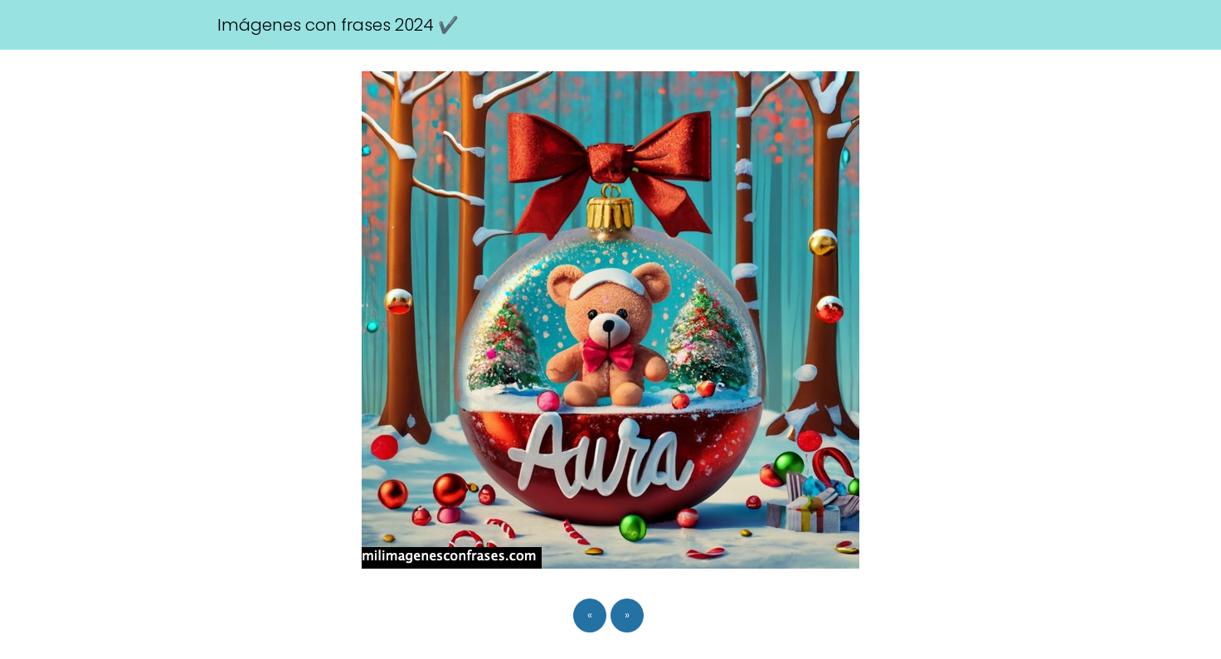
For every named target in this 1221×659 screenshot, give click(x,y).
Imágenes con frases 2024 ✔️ (338, 24)
